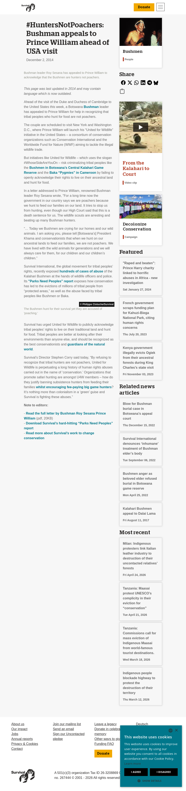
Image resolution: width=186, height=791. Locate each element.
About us (17, 724)
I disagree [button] (164, 772)
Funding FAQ (104, 744)
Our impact (19, 729)
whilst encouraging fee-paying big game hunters (74, 387)
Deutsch (142, 724)
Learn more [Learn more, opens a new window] (132, 764)
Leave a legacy (105, 724)
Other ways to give (108, 739)
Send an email (63, 729)
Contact (17, 748)
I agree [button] (136, 772)
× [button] (176, 730)
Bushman (91, 107)
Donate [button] (144, 7)
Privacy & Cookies (24, 744)
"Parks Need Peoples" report (50, 281)
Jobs (14, 734)
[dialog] (151, 756)
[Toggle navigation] (160, 7)
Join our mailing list (67, 724)
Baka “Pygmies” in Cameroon (73, 172)
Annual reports (22, 739)
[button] (151, 781)
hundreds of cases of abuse (81, 271)
